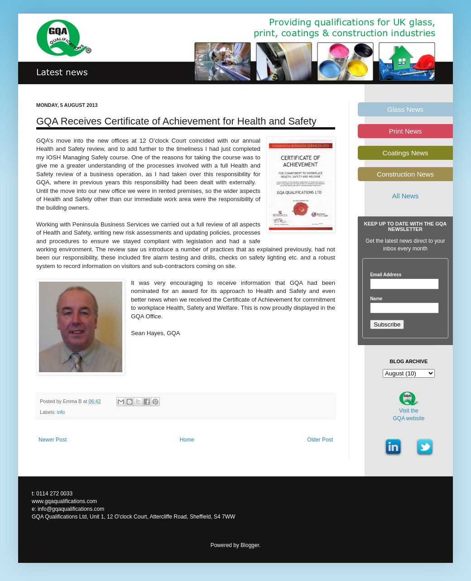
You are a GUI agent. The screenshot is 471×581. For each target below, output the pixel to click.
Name (376, 299)
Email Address (385, 275)
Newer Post (52, 440)
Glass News (405, 109)
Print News (405, 131)
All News (405, 196)
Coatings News (405, 153)
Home (187, 440)
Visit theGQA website (408, 415)
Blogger (249, 545)
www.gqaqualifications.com (64, 501)
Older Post (320, 440)
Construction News (405, 174)
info (61, 412)
